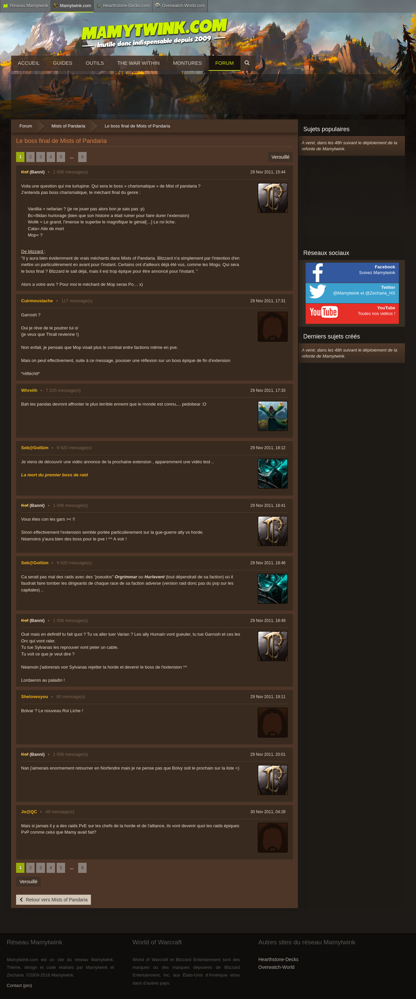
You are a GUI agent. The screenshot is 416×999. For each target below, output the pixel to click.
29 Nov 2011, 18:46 (267, 563)
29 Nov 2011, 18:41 (267, 505)
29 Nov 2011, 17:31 (267, 301)
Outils (95, 63)
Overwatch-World (276, 967)
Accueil (29, 63)
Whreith (29, 390)
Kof (25, 171)
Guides (62, 63)
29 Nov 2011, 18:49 (267, 620)
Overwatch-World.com (180, 5)
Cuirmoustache (37, 300)
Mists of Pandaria (68, 125)
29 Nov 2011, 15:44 (267, 172)
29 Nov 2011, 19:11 (267, 696)
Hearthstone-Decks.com (123, 5)
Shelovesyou (34, 696)
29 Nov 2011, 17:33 (267, 390)
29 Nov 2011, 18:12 (267, 447)
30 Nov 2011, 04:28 (267, 811)
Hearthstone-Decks (278, 959)
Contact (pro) (19, 985)
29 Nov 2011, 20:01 (267, 754)
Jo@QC (29, 811)
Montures (187, 63)
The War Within (138, 63)
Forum (224, 63)
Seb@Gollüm (34, 447)
